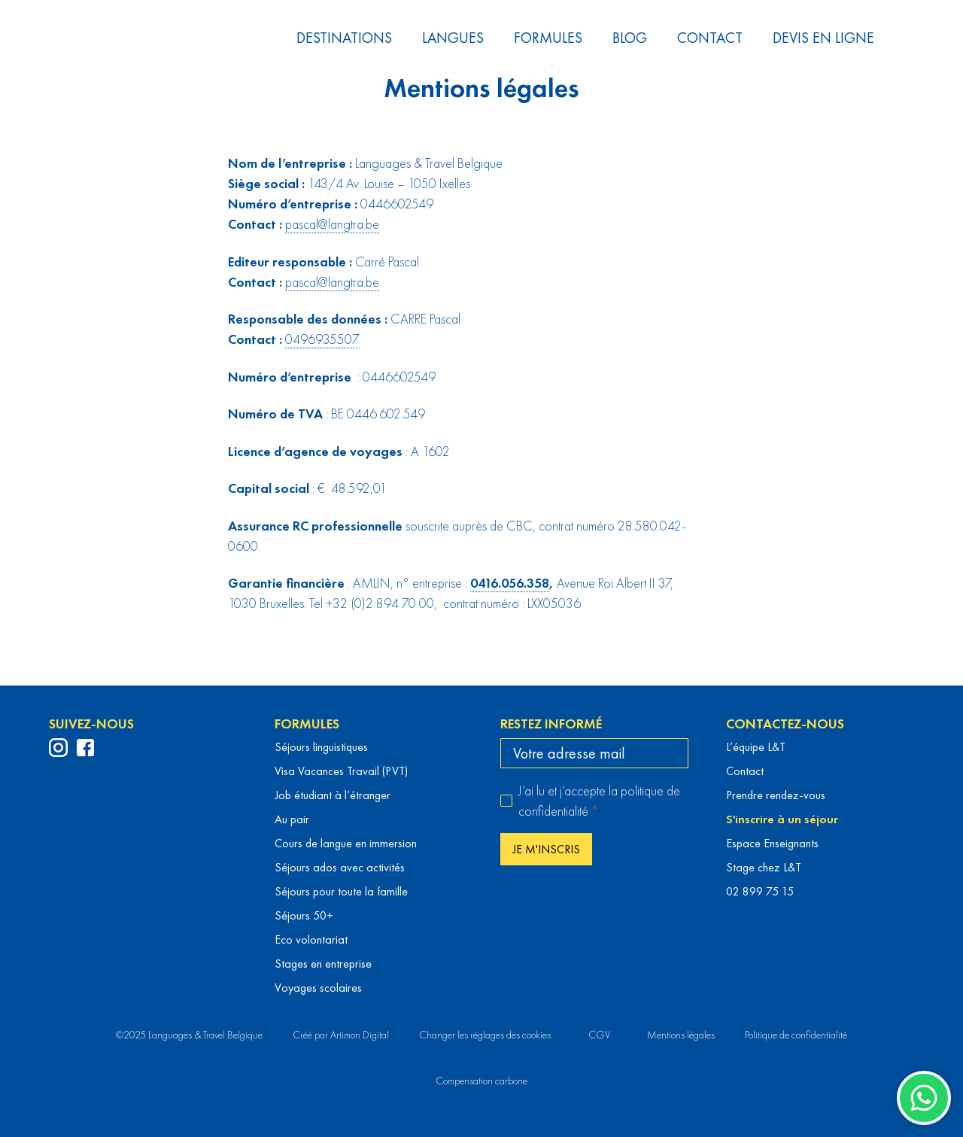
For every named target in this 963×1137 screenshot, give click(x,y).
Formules (548, 37)
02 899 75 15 (760, 891)
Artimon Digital (359, 1034)
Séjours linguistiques (321, 747)
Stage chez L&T (763, 867)
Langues (453, 37)
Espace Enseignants (772, 843)
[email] (594, 753)
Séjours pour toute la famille (341, 891)
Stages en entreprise (323, 963)
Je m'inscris (546, 849)
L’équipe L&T (755, 747)
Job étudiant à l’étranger (332, 795)
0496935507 (322, 339)
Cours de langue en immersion (346, 843)
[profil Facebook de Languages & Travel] (85, 747)
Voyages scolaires (318, 988)
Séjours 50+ (304, 915)
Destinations (344, 37)
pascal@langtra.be (332, 224)
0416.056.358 (509, 582)
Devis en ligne (823, 37)
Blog (629, 37)
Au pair (292, 819)
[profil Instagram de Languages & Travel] (58, 747)
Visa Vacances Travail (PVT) (341, 771)
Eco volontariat (311, 939)
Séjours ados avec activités (340, 867)
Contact (710, 37)
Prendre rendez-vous (775, 795)
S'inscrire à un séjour (782, 819)
